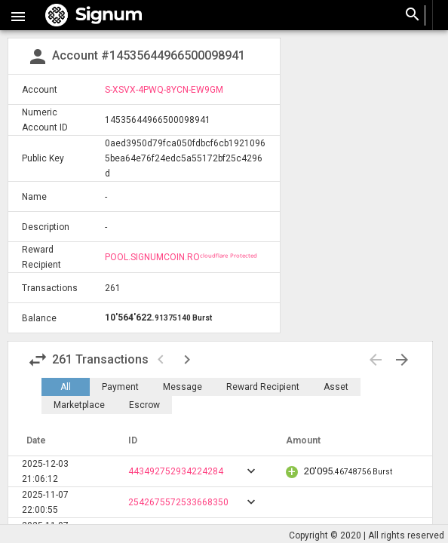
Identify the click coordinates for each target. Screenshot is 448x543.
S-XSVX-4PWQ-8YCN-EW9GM (164, 89)
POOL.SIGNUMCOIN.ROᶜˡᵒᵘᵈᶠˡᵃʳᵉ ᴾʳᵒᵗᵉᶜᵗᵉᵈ (181, 257)
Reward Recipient (262, 387)
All (65, 387)
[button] (18, 15)
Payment (120, 387)
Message (182, 387)
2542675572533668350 (178, 502)
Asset (336, 387)
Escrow (144, 405)
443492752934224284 (175, 471)
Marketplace (79, 405)
